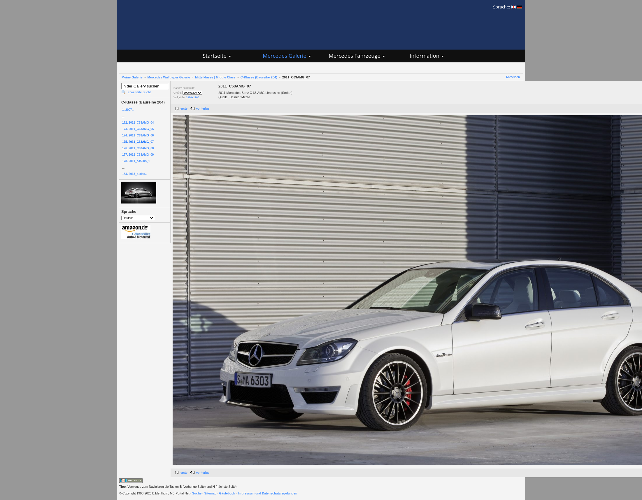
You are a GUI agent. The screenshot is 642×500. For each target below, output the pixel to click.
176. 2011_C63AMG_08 (138, 148)
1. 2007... (128, 109)
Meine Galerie (132, 77)
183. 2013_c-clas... (135, 174)
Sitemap (210, 493)
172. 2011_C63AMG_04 (138, 122)
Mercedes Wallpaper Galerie (169, 77)
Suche (196, 493)
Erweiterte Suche (139, 92)
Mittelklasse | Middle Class (215, 77)
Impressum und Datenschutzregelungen (267, 493)
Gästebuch (227, 493)
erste (183, 108)
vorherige (203, 108)
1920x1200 (192, 97)
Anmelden (513, 77)
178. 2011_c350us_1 (136, 161)
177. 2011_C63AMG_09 (138, 154)
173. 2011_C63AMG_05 (138, 129)
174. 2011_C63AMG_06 (138, 135)
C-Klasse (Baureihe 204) (259, 77)
